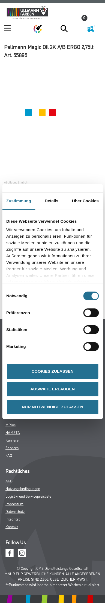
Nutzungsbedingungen (22, 488)
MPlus (10, 424)
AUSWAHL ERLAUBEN (52, 389)
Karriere (12, 439)
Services (12, 447)
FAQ (8, 455)
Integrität (12, 518)
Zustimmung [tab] (18, 200)
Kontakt (11, 526)
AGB (9, 480)
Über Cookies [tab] (85, 200)
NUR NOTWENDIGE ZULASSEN (52, 407)
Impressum (14, 503)
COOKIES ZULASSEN (52, 371)
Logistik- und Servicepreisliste (28, 495)
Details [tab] (51, 200)
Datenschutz (15, 511)
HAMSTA (12, 432)
